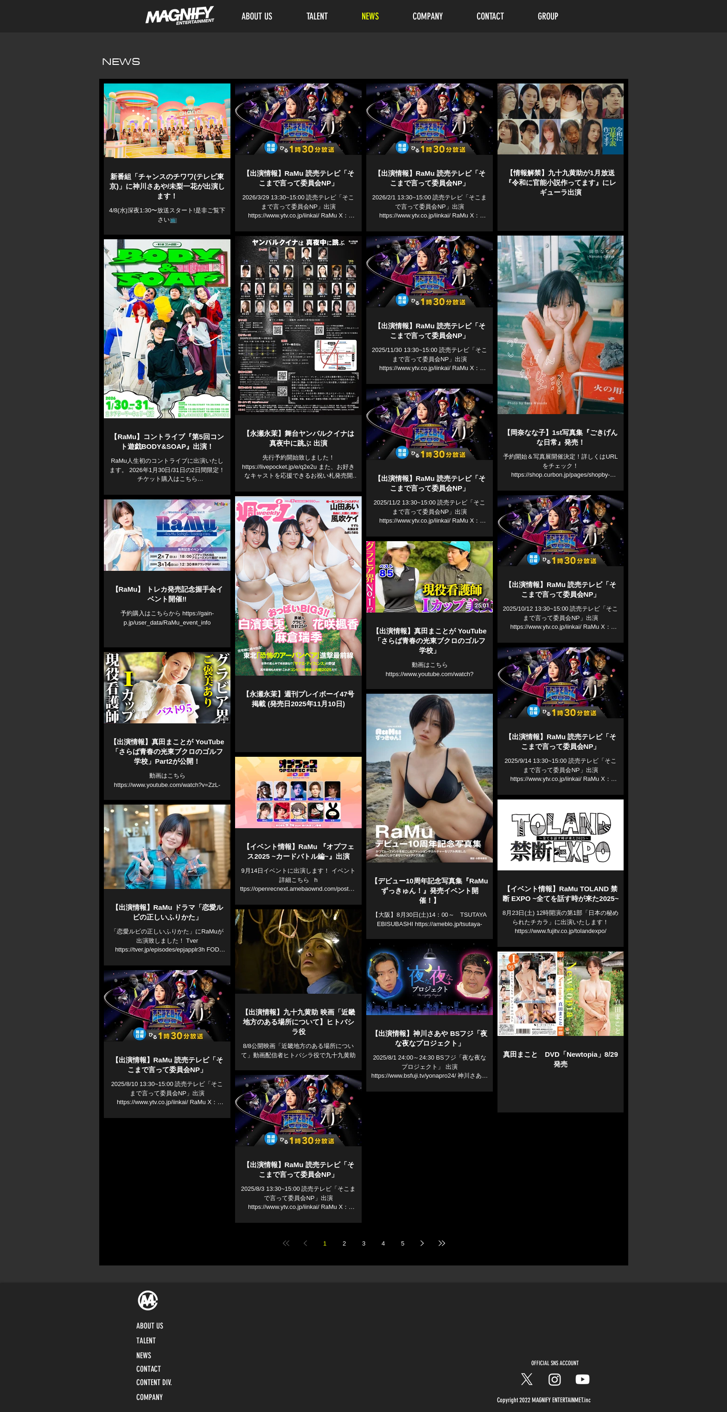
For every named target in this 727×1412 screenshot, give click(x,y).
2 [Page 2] (344, 1243)
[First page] (286, 1243)
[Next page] (422, 1243)
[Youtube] (582, 1379)
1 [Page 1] (324, 1243)
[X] (527, 1379)
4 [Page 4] (383, 1243)
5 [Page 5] (402, 1243)
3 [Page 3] (363, 1243)
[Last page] (442, 1243)
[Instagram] (555, 1379)
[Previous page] (305, 1243)
